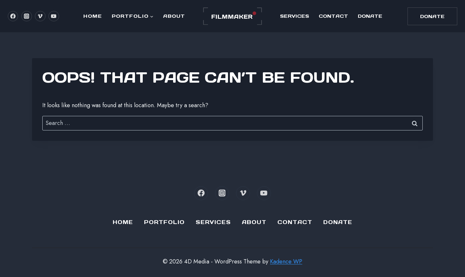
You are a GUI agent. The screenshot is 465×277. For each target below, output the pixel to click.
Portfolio (164, 222)
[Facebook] (13, 16)
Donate (370, 16)
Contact (333, 16)
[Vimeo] (40, 16)
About (174, 16)
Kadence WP (286, 261)
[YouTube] (53, 16)
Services (294, 16)
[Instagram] (26, 16)
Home (92, 16)
